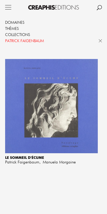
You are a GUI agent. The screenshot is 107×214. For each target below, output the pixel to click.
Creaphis (53, 7)
